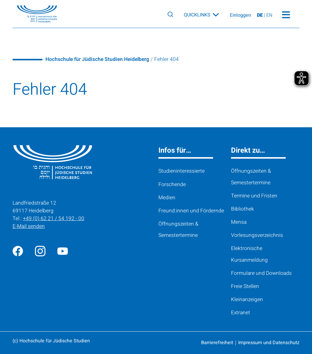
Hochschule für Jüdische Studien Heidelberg (97, 59)
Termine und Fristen (254, 196)
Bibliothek (242, 209)
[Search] (170, 14)
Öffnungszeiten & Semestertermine (178, 229)
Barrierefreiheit (217, 342)
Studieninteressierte (181, 171)
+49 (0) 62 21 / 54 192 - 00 (53, 218)
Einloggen (240, 15)
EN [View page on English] (269, 15)
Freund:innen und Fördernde (191, 210)
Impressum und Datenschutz (268, 342)
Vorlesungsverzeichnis (257, 235)
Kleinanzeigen (247, 299)
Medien (166, 197)
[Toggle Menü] (285, 14)
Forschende (172, 184)
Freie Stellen (245, 286)
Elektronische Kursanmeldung (249, 254)
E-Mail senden (29, 226)
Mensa (239, 222)
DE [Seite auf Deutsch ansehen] (260, 15)
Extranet (240, 312)
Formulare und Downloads (261, 273)
